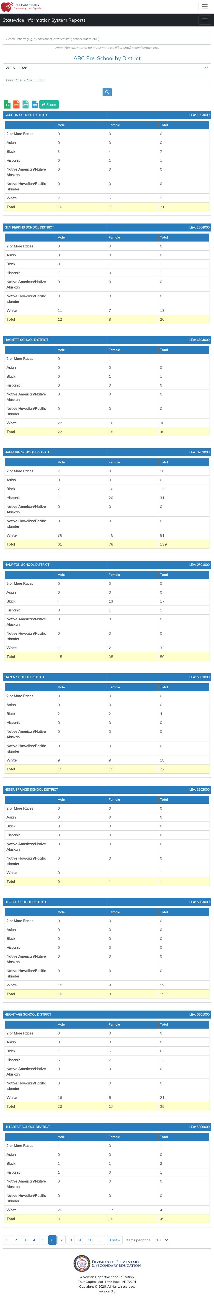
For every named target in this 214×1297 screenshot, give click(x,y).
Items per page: (138, 1240)
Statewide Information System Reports (44, 20)
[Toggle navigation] (205, 6)
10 (90, 1240)
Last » (115, 1240)
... (101, 1240)
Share (49, 104)
